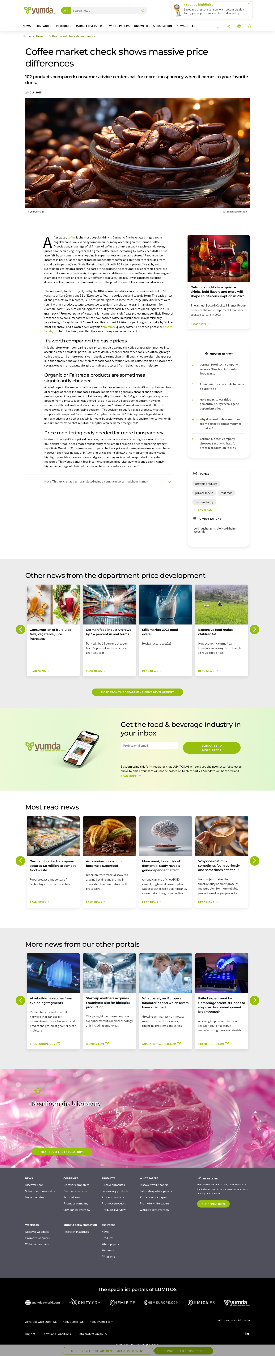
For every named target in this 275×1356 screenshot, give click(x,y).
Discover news (34, 1185)
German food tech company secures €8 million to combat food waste (219, 369)
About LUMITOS (73, 1322)
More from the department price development (137, 692)
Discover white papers (154, 1185)
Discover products (113, 1185)
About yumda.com (101, 1322)
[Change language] (239, 26)
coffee (71, 237)
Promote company (75, 1203)
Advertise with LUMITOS (41, 1322)
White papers (110, 1244)
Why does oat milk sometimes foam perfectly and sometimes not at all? (220, 423)
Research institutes (76, 1232)
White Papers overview (154, 1210)
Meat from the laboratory (62, 1152)
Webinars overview (37, 1244)
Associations (71, 1197)
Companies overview (76, 1210)
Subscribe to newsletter (211, 748)
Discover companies (76, 1185)
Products (107, 1238)
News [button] (27, 26)
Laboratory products (115, 1191)
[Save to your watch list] (218, 26)
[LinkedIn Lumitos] (247, 1334)
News (105, 1232)
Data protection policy (92, 1334)
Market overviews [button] (90, 26)
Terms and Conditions (56, 1334)
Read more (132, 776)
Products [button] (63, 26)
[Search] (143, 11)
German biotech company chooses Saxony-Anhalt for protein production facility (218, 443)
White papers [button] (119, 26)
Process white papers (154, 1197)
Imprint (30, 1334)
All (64, 10)
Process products (113, 1197)
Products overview (113, 1210)
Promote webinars (37, 1238)
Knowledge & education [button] (153, 26)
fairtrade (110, 327)
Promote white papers (154, 1203)
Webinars (108, 1250)
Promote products (114, 1203)
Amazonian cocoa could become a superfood (222, 386)
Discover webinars (37, 1232)
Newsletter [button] (186, 26)
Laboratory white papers (156, 1191)
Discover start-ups (75, 1191)
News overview (34, 1197)
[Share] (228, 26)
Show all (202, 509)
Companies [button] (44, 26)
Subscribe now (213, 1204)
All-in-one (108, 1256)
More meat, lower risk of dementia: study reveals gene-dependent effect (220, 403)
